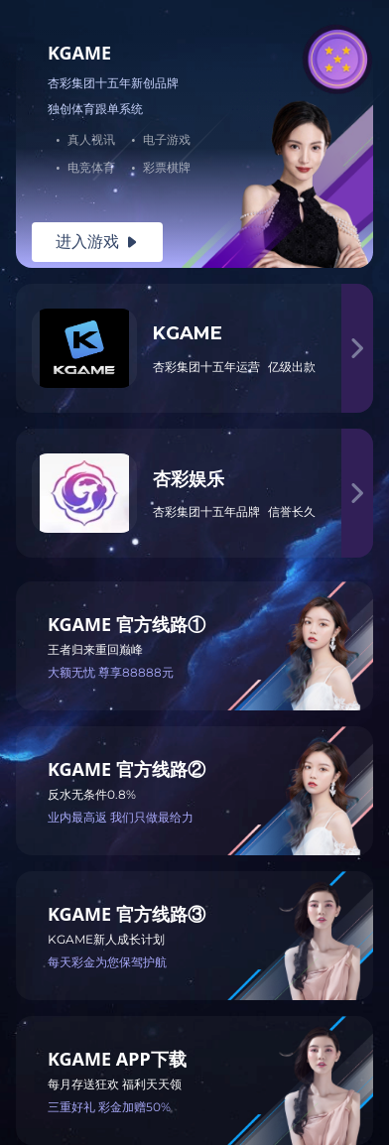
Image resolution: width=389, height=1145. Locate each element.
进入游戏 (97, 241)
